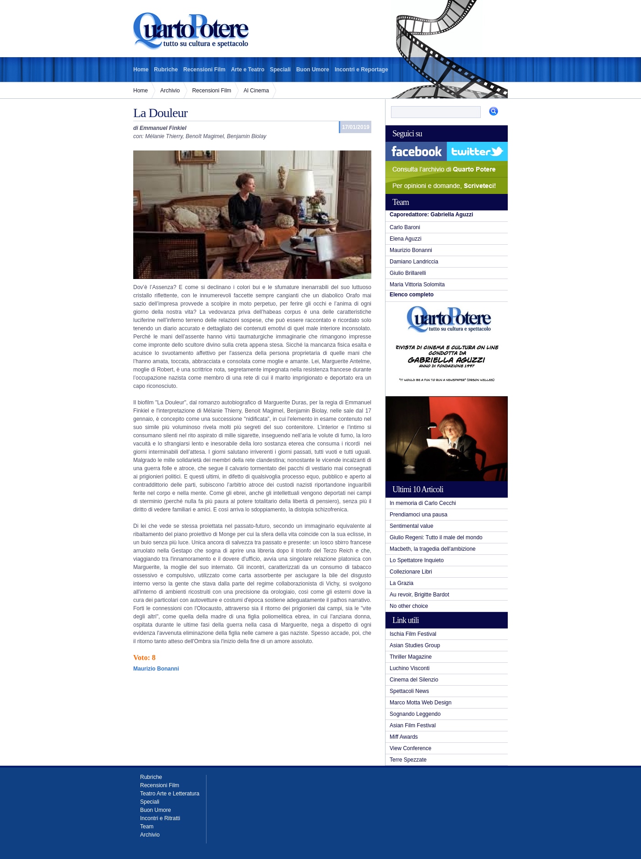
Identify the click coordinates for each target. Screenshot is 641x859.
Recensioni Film (204, 69)
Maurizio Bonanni (411, 250)
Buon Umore (312, 69)
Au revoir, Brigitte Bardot (419, 594)
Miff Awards (404, 737)
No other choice (409, 606)
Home (140, 69)
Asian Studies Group (415, 645)
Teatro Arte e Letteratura (169, 793)
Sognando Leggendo (415, 714)
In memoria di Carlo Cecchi (423, 503)
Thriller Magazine (411, 657)
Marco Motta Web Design (420, 702)
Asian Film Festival (413, 725)
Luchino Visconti (409, 668)
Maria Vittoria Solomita (417, 284)
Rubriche (166, 69)
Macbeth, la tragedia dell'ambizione (433, 549)
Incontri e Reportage (361, 69)
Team (146, 826)
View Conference (410, 748)
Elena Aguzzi (405, 239)
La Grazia (401, 583)
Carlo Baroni (405, 227)
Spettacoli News (409, 691)
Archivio (170, 90)
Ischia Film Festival (413, 634)
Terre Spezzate (408, 760)
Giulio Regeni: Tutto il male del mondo (436, 537)
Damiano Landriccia (414, 261)
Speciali (280, 69)
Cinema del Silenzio (414, 679)
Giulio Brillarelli (408, 273)
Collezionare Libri (411, 572)
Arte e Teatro (247, 69)
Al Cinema (256, 90)
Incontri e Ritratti (160, 818)
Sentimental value (411, 526)
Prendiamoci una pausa (418, 514)
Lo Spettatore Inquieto (417, 560)
